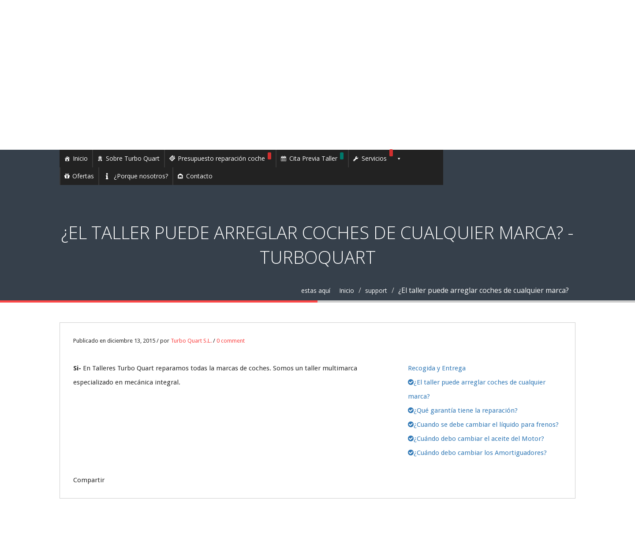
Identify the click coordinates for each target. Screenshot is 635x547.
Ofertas (83, 176)
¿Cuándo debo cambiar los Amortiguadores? (477, 453)
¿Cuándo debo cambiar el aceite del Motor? (476, 439)
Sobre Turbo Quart (133, 158)
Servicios (382, 158)
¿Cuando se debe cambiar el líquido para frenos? (483, 425)
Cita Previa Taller (316, 157)
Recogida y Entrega (437, 368)
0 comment (231, 340)
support (376, 290)
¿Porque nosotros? (141, 176)
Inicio (80, 158)
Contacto (199, 176)
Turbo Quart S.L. (191, 340)
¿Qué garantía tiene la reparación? (463, 410)
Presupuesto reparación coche (224, 157)
